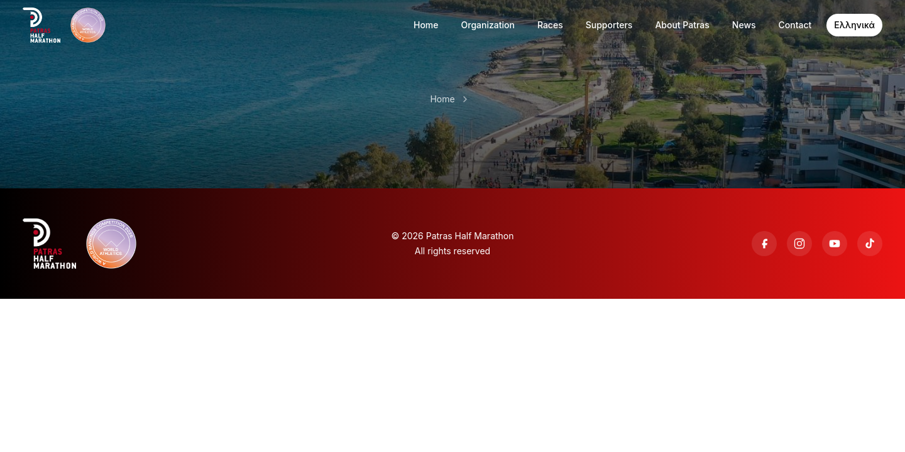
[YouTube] (834, 243)
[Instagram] (799, 243)
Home (442, 99)
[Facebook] (764, 243)
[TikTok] (869, 243)
